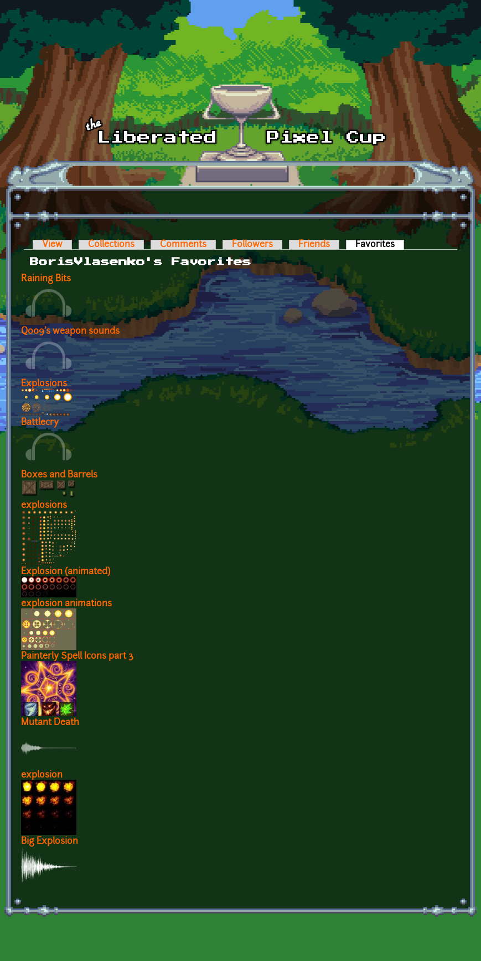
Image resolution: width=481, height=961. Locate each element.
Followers (252, 244)
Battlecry (40, 422)
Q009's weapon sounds (70, 331)
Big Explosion (49, 841)
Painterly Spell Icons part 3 (77, 656)
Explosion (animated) (65, 572)
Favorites (379, 244)
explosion (42, 775)
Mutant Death (50, 722)
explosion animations (66, 604)
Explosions (44, 384)
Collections (111, 244)
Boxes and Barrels (59, 475)
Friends (314, 244)
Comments (183, 244)
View (52, 244)
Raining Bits (46, 279)
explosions (44, 505)
